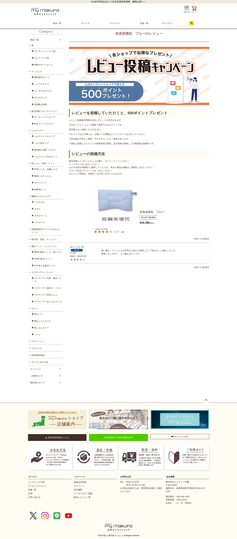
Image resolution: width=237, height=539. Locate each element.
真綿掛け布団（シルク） (45, 150)
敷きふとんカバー (42, 321)
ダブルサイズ (40, 97)
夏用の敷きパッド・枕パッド (48, 252)
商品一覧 (57, 23)
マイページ (114, 23)
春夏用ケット (40, 189)
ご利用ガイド (36, 376)
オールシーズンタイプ (44, 117)
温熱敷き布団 (40, 104)
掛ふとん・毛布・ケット (43, 163)
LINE (30, 493)
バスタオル (39, 202)
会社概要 (78, 489)
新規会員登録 (80, 482)
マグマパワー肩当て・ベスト (48, 288)
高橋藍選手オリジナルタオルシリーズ (46, 231)
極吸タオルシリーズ (40, 196)
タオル (37, 209)
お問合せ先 (125, 476)
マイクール (36, 348)
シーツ (37, 334)
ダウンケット (40, 183)
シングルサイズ (41, 84)
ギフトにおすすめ (39, 362)
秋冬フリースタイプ (43, 124)
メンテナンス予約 (36, 482)
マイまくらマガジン (37, 486)
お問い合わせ (34, 497)
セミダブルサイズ (42, 91)
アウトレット (37, 341)
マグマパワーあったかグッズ (48, 301)
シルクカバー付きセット (45, 156)
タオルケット (40, 215)
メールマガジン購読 (83, 493)
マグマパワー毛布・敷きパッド (48, 279)
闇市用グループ (37, 382)
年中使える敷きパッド (44, 265)
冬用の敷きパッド (42, 259)
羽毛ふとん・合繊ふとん (45, 169)
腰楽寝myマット (42, 77)
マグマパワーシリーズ (42, 272)
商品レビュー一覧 (82, 497)
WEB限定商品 (38, 355)
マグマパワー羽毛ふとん (45, 295)
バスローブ (39, 222)
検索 (191, 23)
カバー (34, 308)
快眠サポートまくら (43, 65)
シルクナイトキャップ (44, 136)
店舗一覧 (144, 23)
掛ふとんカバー (41, 328)
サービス (85, 23)
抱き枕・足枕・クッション (44, 239)
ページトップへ (206, 400)
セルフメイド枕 (41, 58)
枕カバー (38, 314)
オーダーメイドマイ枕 (44, 51)
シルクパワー (37, 130)
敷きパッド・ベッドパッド (44, 246)
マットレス (36, 71)
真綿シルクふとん (42, 176)
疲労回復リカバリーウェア (44, 111)
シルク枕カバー (41, 143)
